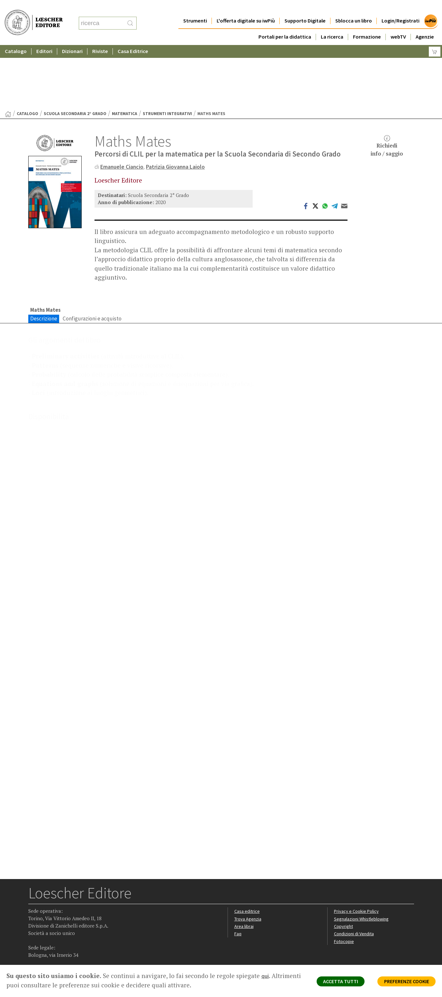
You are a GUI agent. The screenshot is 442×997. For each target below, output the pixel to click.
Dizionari (72, 38)
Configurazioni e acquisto (92, 256)
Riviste (100, 38)
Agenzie (425, 24)
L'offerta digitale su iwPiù (246, 7)
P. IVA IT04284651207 (50, 950)
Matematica (124, 51)
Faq (238, 888)
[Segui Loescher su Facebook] (34, 925)
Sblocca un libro (353, 7)
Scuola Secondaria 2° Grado (75, 51)
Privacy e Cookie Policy (357, 865)
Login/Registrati (400, 7)
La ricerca (332, 24)
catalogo (27, 51)
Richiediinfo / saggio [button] (387, 83)
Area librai (244, 880)
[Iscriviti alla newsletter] (84, 924)
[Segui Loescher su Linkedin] (59, 925)
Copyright (344, 880)
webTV (398, 24)
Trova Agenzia (248, 872)
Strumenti (195, 7)
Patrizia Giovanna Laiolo (182, 104)
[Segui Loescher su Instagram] (46, 925)
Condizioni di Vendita (355, 888)
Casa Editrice (133, 38)
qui (265, 976)
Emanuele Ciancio (124, 104)
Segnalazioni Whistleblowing (363, 872)
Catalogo (16, 38)
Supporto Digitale (305, 7)
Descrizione (43, 256)
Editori (44, 38)
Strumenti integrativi (167, 51)
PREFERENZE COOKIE (402, 982)
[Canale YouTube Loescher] (71, 925)
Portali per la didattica (284, 24)
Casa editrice (247, 865)
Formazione (367, 24)
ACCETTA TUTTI (329, 982)
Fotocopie (345, 895)
